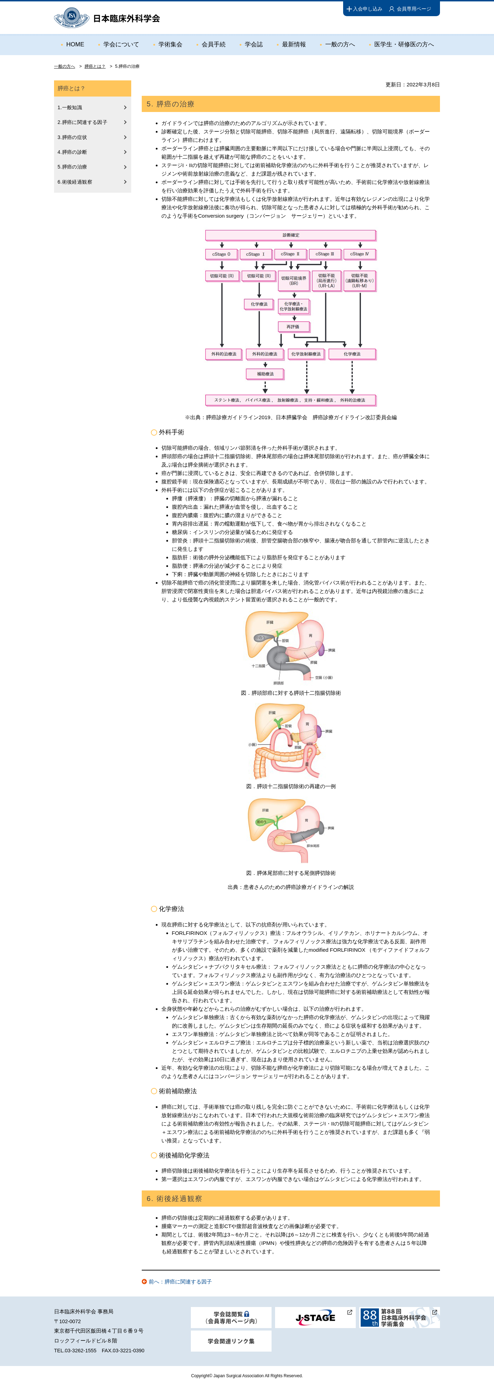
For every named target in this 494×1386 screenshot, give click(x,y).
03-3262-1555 (80, 1350)
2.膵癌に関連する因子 (82, 122)
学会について (121, 44)
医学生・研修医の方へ (404, 44)
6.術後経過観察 (75, 182)
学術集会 (170, 44)
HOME (75, 44)
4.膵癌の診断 (72, 152)
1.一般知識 (70, 107)
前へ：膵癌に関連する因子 (180, 1282)
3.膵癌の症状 (72, 137)
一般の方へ (340, 44)
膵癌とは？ (95, 66)
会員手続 (214, 44)
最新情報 (294, 44)
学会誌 (254, 44)
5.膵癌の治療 (72, 167)
